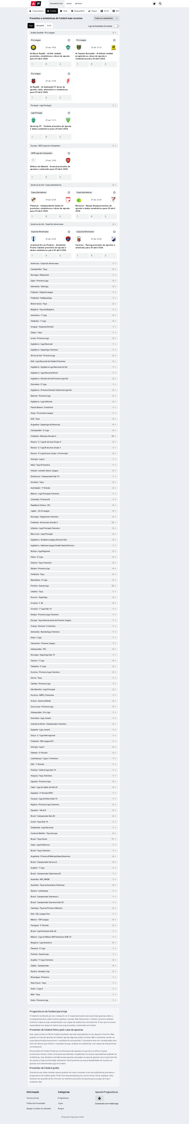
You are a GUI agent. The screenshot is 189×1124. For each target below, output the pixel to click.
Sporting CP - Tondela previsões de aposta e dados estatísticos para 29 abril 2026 (50, 127)
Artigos (78, 4)
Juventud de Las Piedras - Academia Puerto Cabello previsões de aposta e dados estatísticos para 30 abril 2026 (48, 247)
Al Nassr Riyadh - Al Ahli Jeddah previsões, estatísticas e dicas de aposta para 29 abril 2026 (50, 56)
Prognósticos (56, 4)
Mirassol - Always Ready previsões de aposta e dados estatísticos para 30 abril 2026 (95, 208)
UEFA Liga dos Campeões (41, 153)
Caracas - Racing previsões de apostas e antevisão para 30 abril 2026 (95, 246)
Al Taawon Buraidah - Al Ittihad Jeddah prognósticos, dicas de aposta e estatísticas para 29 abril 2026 (94, 56)
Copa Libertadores (38, 192)
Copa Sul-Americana (39, 232)
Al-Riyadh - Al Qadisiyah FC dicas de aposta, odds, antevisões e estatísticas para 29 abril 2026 (49, 89)
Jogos (69, 4)
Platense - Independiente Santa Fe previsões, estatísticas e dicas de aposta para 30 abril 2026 (50, 208)
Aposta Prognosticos (106, 1092)
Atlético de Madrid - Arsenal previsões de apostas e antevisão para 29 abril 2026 (50, 167)
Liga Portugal (36, 113)
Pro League (36, 40)
